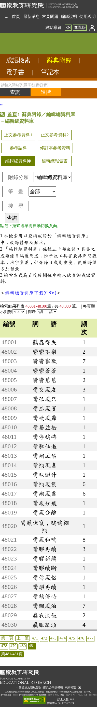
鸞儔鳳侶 (44, 577)
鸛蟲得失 (44, 342)
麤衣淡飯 (44, 615)
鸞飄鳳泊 (44, 605)
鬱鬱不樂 (44, 351)
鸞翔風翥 (44, 465)
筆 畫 (32, 191)
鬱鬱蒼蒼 (44, 370)
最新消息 (31, 16)
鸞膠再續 (44, 549)
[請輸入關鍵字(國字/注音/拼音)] (48, 84)
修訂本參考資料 (55, 147)
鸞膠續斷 (44, 568)
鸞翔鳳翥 (44, 493)
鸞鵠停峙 (44, 596)
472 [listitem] (44, 638)
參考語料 (18, 147)
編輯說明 (69, 16)
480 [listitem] (23, 646)
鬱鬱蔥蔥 (44, 380)
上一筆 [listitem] (23, 638)
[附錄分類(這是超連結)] (53, 177)
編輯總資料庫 (18, 161)
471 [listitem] (35, 638)
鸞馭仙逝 (44, 446)
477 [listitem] (90, 638)
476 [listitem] (81, 638)
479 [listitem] (13, 646)
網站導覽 (53, 27)
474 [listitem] (63, 638)
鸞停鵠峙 (44, 436)
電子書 (15, 72)
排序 (42, 311)
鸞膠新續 (44, 558)
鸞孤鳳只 (44, 399)
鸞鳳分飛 (44, 503)
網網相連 (70, 687)
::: (6, 16)
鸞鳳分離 (44, 512)
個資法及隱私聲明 (30, 687)
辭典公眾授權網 (53, 687)
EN (68, 27)
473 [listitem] (53, 638)
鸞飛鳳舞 (44, 417)
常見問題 (50, 16)
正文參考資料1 (18, 134)
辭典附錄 (59, 60)
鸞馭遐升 (44, 474)
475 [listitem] (72, 638)
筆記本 (50, 72)
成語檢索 (18, 60)
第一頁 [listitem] (7, 638)
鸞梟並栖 (44, 427)
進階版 (80, 27)
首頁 (16, 16)
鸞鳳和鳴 (44, 539)
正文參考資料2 (55, 134)
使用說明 (87, 16)
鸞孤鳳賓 (44, 408)
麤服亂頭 (44, 624)
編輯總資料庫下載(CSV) (30, 292)
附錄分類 (40, 177)
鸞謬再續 (44, 586)
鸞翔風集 (44, 455)
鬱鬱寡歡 (44, 361)
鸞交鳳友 (44, 389)
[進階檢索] (46, 92)
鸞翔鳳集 (44, 484)
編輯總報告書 (55, 161)
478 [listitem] (4, 646)
